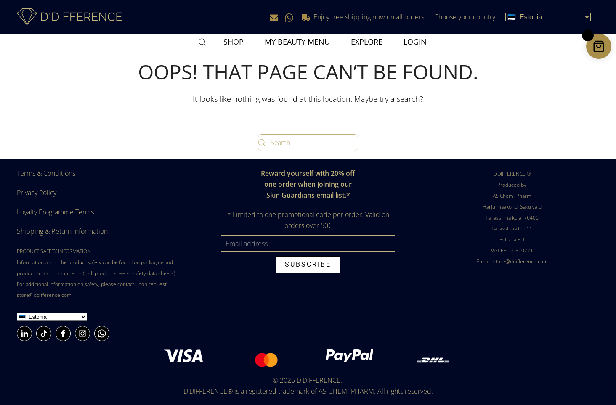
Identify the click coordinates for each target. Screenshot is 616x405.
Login (415, 42)
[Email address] (308, 243)
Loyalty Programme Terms (55, 212)
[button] (202, 42)
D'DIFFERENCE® (208, 391)
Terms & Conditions (46, 173)
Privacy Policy (36, 192)
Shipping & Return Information (62, 231)
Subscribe (308, 264)
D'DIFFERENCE (318, 380)
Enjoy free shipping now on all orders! (364, 16)
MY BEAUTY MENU (297, 42)
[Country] (52, 317)
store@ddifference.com (44, 295)
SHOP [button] (233, 42)
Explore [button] (366, 42)
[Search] (308, 142)
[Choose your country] (548, 17)
